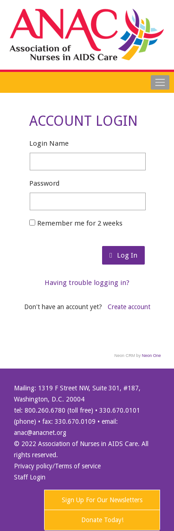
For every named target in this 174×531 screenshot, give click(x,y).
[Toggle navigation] (160, 82)
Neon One (151, 355)
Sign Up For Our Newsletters (102, 500)
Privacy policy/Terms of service (57, 466)
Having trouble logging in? (87, 282)
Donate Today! (102, 520)
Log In (123, 255)
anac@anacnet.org (40, 432)
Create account (129, 307)
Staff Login (29, 477)
